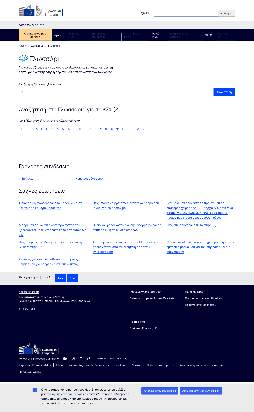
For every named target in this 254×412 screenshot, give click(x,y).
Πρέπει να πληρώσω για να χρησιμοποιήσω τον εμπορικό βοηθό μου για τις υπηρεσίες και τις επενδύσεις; (200, 247)
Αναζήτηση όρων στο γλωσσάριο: (40, 84)
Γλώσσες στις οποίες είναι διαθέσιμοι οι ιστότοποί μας (91, 365)
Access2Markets (29, 292)
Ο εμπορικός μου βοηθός (35, 35)
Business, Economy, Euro (145, 328)
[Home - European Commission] (42, 349)
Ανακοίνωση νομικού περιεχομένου (202, 365)
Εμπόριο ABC (77, 35)
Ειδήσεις (27, 178)
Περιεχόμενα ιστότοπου (200, 305)
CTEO (208, 35)
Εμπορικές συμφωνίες (105, 35)
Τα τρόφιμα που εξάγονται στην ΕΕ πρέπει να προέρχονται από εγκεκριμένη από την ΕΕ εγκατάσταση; (125, 247)
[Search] (226, 13)
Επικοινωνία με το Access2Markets (152, 298)
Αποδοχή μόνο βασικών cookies (200, 390)
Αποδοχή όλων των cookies (160, 390)
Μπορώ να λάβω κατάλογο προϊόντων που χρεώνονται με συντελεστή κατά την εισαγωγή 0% (52, 229)
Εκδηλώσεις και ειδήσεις (185, 35)
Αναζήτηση (224, 92)
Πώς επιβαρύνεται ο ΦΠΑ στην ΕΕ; (191, 225)
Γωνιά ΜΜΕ (155, 35)
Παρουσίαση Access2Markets (204, 298)
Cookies (137, 365)
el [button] (145, 13)
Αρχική (58, 35)
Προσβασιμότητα (30, 372)
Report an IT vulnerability (35, 365)
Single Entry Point (135, 35)
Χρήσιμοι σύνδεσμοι (89, 178)
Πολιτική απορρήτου (160, 365)
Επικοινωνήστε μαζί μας (111, 358)
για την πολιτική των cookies (65, 394)
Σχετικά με (224, 35)
